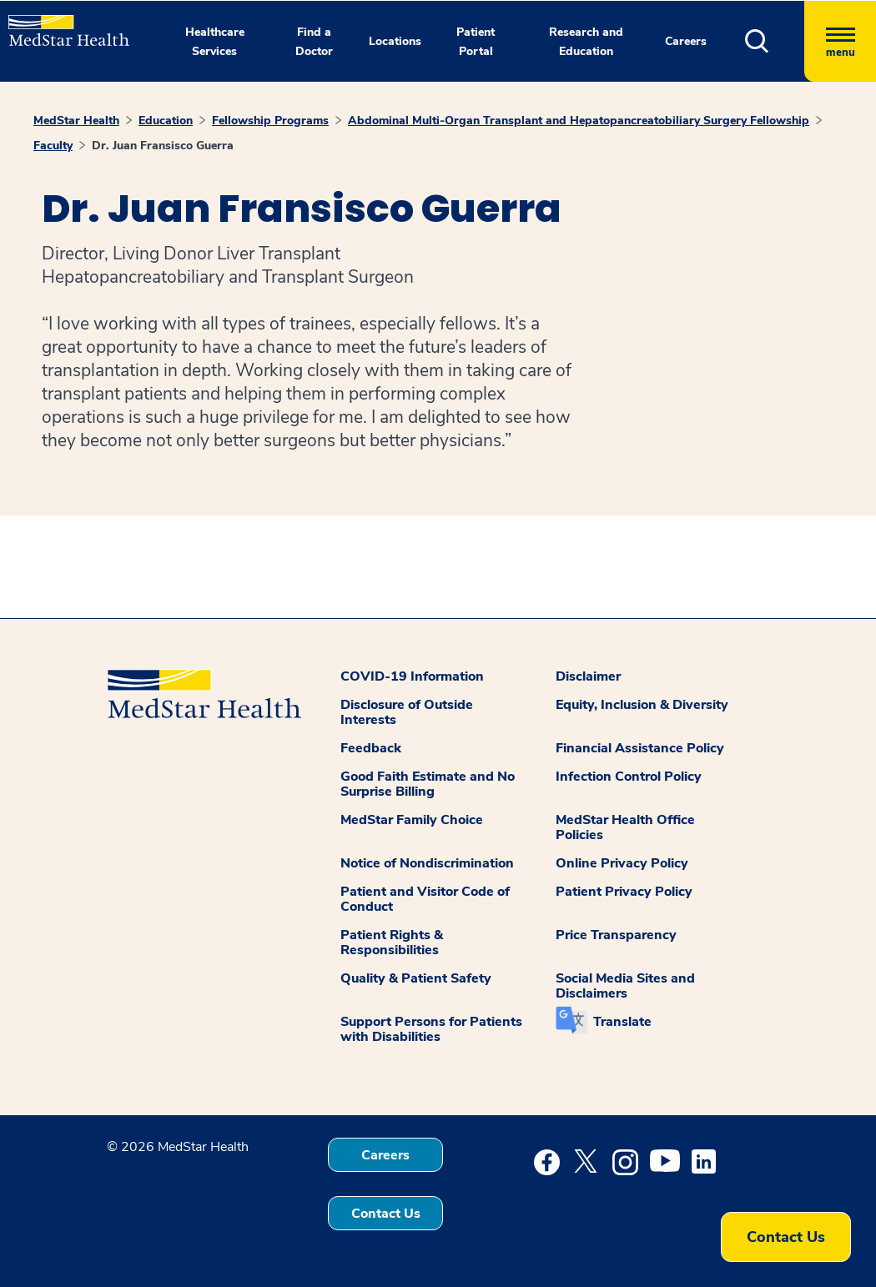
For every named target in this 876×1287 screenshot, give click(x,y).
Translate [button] (622, 1022)
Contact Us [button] (385, 1213)
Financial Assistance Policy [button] (640, 748)
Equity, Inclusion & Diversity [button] (642, 705)
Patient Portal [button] (475, 41)
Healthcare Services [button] (214, 41)
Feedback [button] (370, 748)
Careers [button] (686, 41)
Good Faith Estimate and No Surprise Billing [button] (427, 784)
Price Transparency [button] (616, 935)
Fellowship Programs (270, 120)
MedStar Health (76, 120)
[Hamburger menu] (840, 41)
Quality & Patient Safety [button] (415, 978)
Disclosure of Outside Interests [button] (406, 712)
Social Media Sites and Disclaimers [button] (625, 986)
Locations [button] (395, 41)
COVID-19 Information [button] (412, 676)
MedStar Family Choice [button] (411, 820)
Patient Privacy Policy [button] (624, 891)
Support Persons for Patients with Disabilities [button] (431, 1029)
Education (165, 120)
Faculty (53, 145)
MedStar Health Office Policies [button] (625, 827)
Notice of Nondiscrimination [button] (427, 863)
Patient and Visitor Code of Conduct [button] (425, 899)
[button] (774, 41)
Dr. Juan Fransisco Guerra (163, 145)
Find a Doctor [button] (314, 41)
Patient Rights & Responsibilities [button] (391, 942)
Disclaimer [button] (588, 676)
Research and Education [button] (586, 41)
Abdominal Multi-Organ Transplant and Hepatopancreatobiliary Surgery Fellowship (578, 120)
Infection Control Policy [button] (629, 776)
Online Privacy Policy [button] (622, 863)
